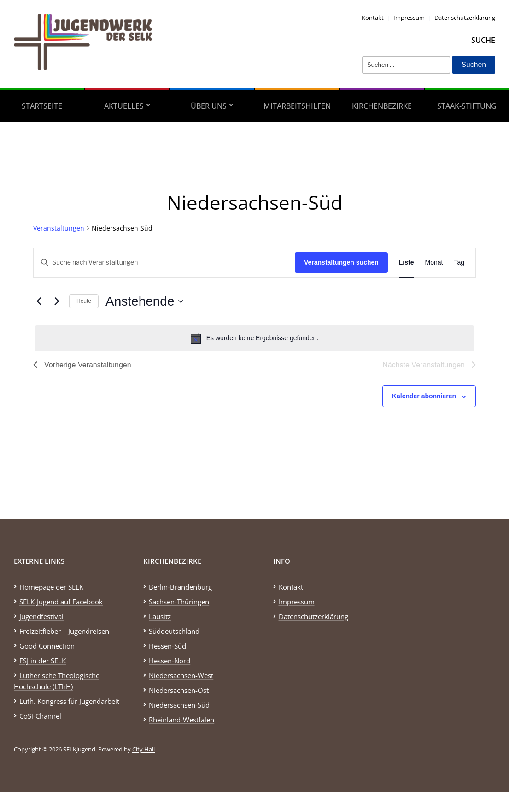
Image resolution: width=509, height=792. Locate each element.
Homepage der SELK (51, 586)
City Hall (143, 749)
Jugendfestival (41, 616)
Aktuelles (124, 106)
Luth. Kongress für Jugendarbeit (69, 701)
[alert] (254, 338)
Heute (83, 301)
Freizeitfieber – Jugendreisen (64, 631)
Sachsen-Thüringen (179, 601)
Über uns (209, 106)
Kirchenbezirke (382, 106)
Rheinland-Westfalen (181, 719)
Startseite (42, 106)
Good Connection (47, 645)
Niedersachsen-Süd (179, 704)
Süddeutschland (174, 631)
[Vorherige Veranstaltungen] (38, 301)
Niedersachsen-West (181, 675)
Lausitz (160, 616)
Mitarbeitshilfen (297, 106)
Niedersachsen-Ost (179, 690)
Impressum (409, 17)
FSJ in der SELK (42, 660)
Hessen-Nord (169, 660)
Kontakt (373, 17)
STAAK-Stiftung (467, 106)
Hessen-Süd (167, 645)
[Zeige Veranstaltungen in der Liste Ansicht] (406, 262)
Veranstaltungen (58, 228)
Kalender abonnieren (424, 396)
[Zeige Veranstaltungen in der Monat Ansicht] (434, 262)
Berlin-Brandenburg (180, 586)
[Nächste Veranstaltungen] (56, 301)
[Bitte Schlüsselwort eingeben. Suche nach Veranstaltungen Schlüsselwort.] (164, 262)
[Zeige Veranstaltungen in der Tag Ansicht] (459, 262)
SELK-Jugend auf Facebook (61, 601)
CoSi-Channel (40, 716)
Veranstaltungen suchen (341, 262)
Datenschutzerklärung (464, 17)
